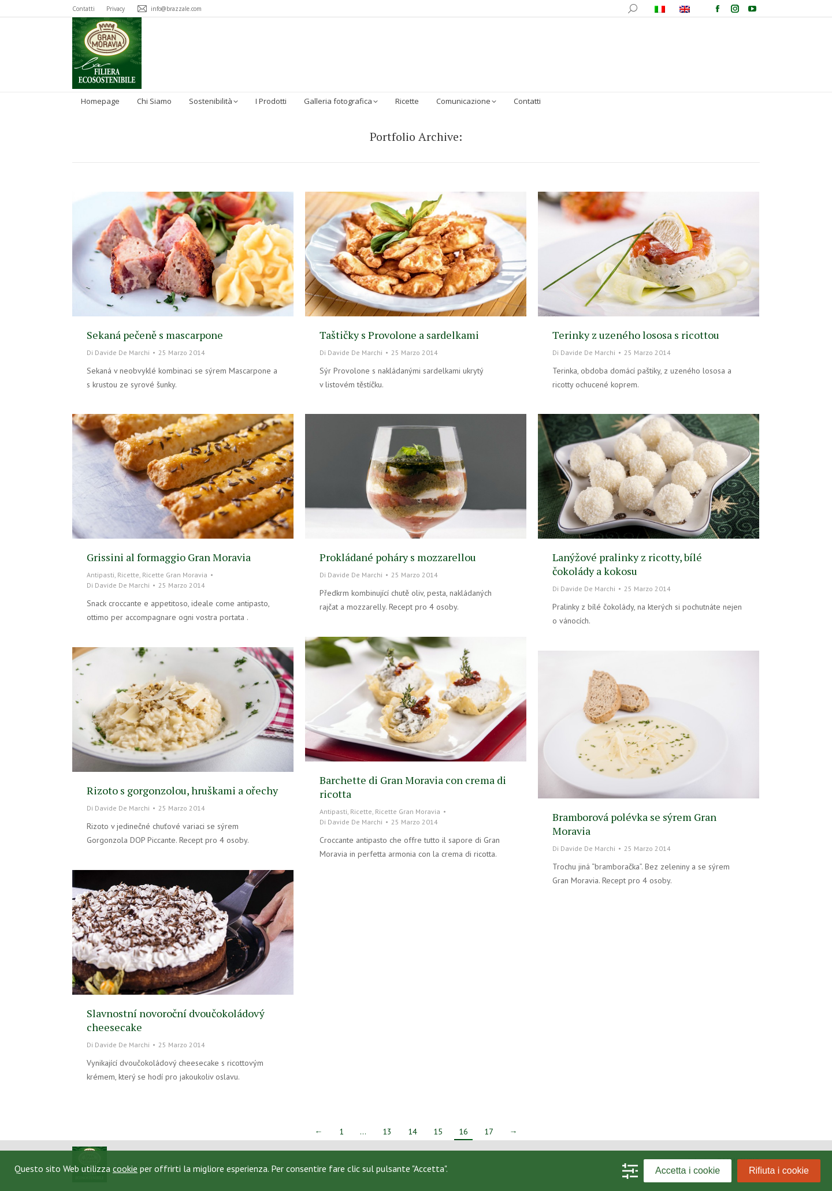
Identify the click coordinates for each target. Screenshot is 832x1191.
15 (438, 1131)
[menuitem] (661, 8)
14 (412, 1131)
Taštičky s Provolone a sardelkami (399, 335)
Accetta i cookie (687, 1170)
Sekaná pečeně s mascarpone (155, 335)
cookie (125, 1168)
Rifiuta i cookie (779, 1170)
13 (387, 1131)
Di (118, 352)
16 (463, 1131)
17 (488, 1131)
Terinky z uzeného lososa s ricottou (635, 335)
